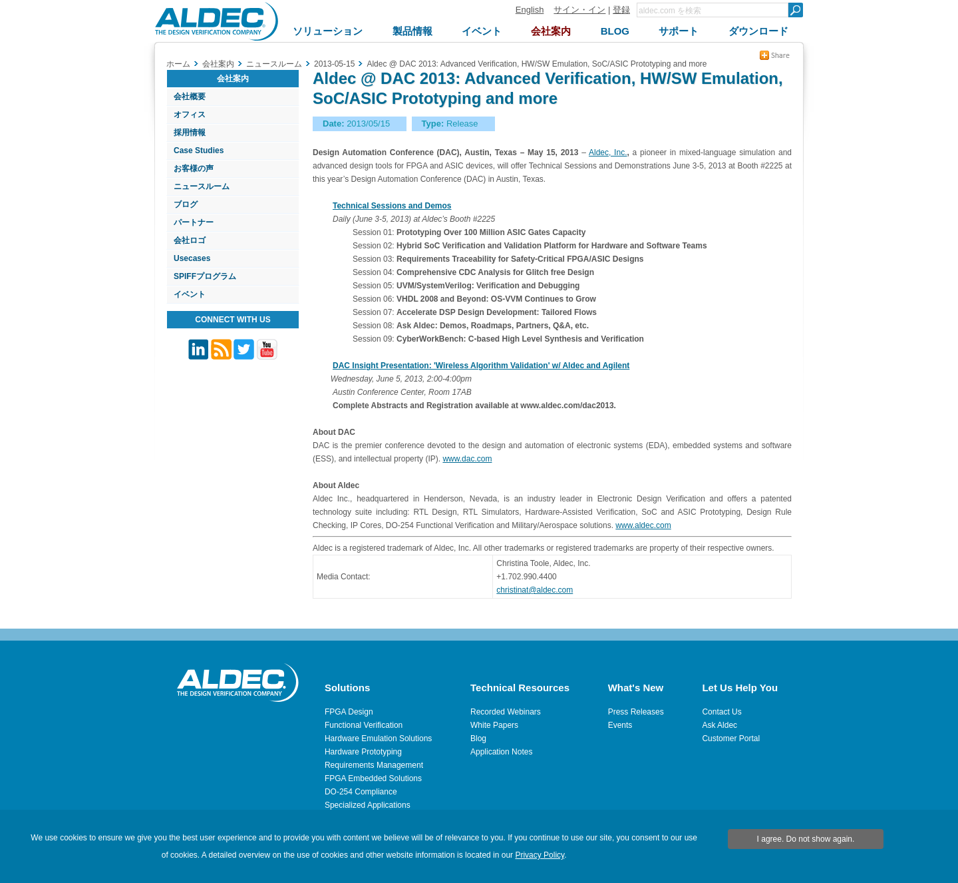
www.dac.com (467, 458)
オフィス (190, 114)
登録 (621, 10)
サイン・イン (579, 10)
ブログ (186, 204)
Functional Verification (363, 725)
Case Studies (199, 150)
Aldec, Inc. (608, 152)
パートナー (194, 222)
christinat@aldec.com (534, 590)
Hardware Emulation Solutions (378, 738)
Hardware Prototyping (363, 751)
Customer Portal (731, 738)
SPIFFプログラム (205, 276)
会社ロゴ (190, 240)
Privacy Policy (539, 855)
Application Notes (501, 751)
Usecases (192, 258)
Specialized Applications (367, 805)
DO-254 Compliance (361, 791)
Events (620, 725)
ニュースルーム (202, 186)
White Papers (494, 725)
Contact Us (721, 712)
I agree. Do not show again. (806, 839)
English (530, 10)
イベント (190, 294)
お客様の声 (194, 168)
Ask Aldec (719, 725)
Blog (478, 738)
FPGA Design (349, 712)
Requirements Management (374, 765)
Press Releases (636, 712)
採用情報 (190, 132)
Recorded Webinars (505, 712)
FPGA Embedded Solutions (373, 778)
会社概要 (190, 96)
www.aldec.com (643, 525)
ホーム (178, 64)
